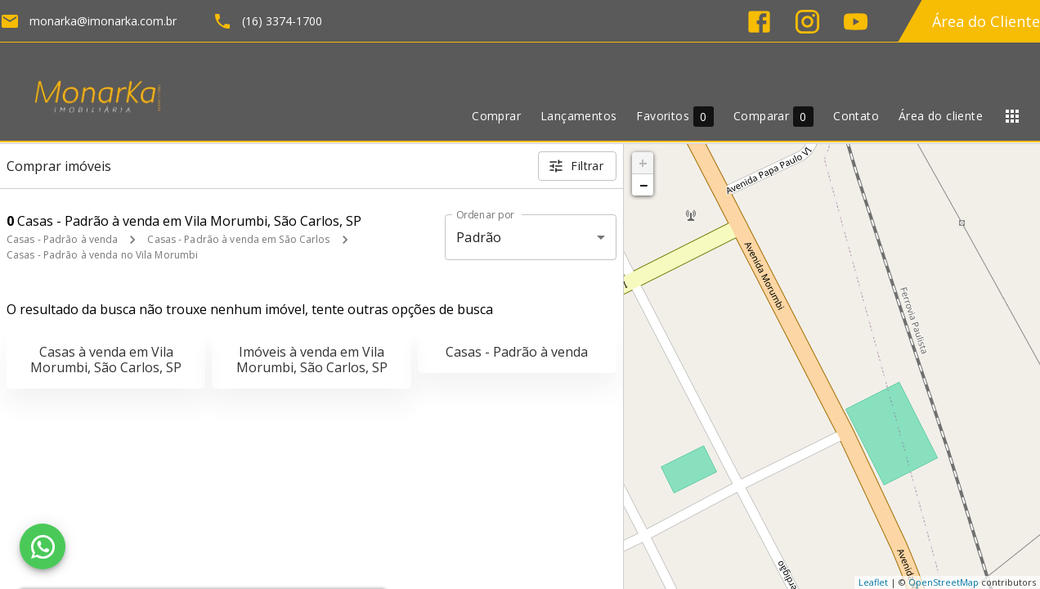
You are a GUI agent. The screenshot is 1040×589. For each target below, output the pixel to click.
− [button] (643, 185)
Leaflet (873, 582)
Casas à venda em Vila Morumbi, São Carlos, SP (106, 359)
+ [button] (643, 163)
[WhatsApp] (42, 546)
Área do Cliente (986, 21)
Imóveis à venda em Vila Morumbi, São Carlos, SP (312, 359)
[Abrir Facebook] (759, 21)
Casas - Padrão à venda (62, 239)
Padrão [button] (478, 237)
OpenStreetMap (943, 582)
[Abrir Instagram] (807, 21)
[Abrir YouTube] (855, 21)
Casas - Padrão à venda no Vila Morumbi (102, 255)
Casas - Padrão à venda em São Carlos (238, 239)
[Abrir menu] (1012, 116)
